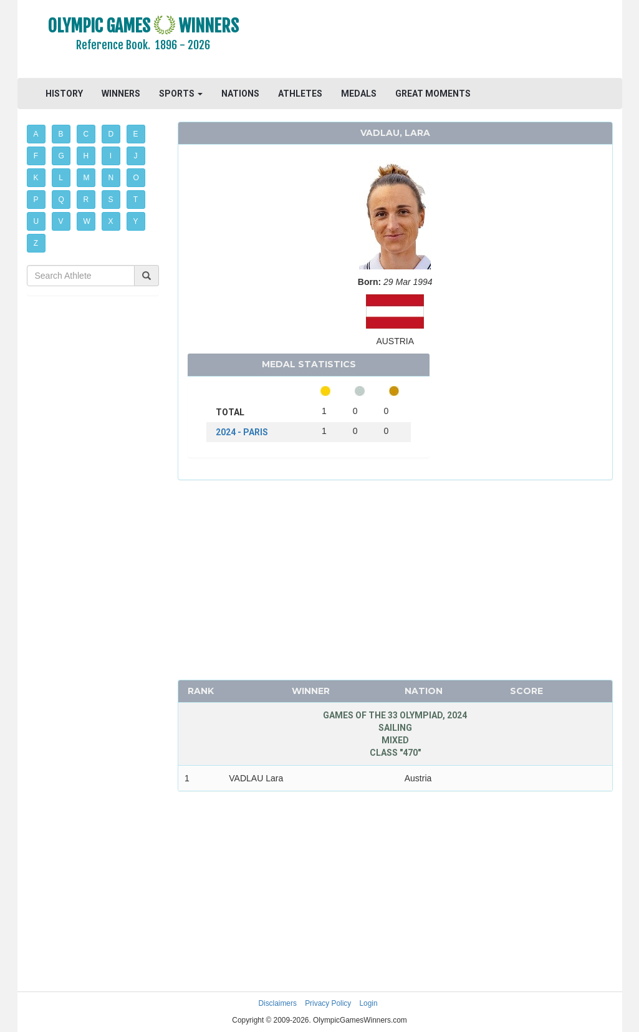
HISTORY (64, 94)
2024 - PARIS (242, 432)
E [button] (135, 134)
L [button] (61, 177)
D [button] (111, 134)
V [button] (61, 221)
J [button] (136, 156)
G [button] (61, 156)
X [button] (110, 221)
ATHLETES (300, 94)
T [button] (135, 199)
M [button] (87, 177)
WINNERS (121, 94)
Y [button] (135, 221)
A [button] (36, 134)
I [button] (111, 156)
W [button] (87, 221)
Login (369, 1003)
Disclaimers (277, 1003)
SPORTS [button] (181, 94)
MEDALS (359, 94)
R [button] (86, 199)
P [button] (36, 199)
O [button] (136, 177)
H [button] (86, 156)
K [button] (36, 177)
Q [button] (61, 199)
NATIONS (240, 94)
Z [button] (36, 243)
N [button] (111, 177)
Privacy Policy (328, 1003)
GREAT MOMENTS (433, 94)
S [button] (110, 199)
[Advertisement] (446, 40)
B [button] (61, 134)
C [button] (86, 134)
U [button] (36, 221)
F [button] (36, 156)
